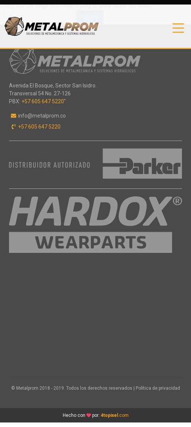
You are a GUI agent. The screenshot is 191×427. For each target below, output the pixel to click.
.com (115, 415)
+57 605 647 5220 (42, 101)
